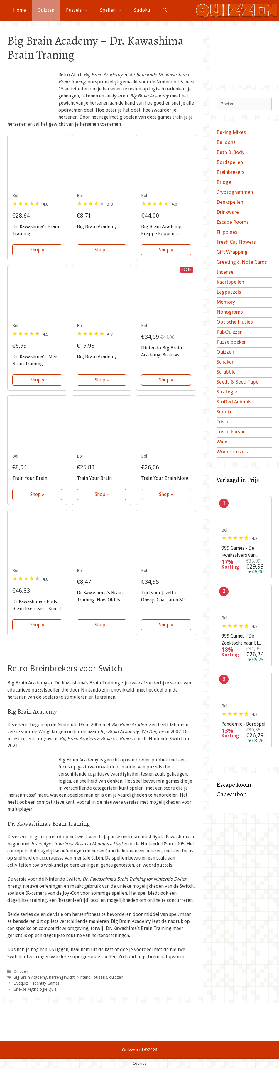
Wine (222, 442)
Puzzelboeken (232, 342)
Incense (225, 272)
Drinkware (228, 212)
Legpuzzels (229, 292)
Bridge (224, 182)
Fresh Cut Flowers (236, 242)
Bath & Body (230, 152)
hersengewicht (62, 977)
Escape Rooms (233, 222)
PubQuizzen (230, 332)
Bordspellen (230, 162)
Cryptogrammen (235, 192)
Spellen (114, 10)
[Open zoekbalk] (165, 10)
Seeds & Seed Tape (237, 382)
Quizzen (46, 10)
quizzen (116, 977)
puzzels (100, 977)
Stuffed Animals (234, 402)
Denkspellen (230, 202)
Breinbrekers (230, 172)
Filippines (227, 232)
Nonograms (230, 312)
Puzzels (80, 10)
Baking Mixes (231, 132)
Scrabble (226, 372)
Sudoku (142, 10)
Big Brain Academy (30, 977)
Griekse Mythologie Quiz (35, 989)
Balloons (226, 142)
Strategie (227, 392)
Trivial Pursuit (231, 432)
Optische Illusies (235, 322)
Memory (226, 302)
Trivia (222, 422)
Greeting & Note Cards (242, 262)
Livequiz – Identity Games (36, 983)
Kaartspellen (230, 282)
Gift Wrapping (232, 252)
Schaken (225, 362)
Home (19, 10)
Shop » (37, 250)
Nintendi (84, 977)
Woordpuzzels (232, 452)
